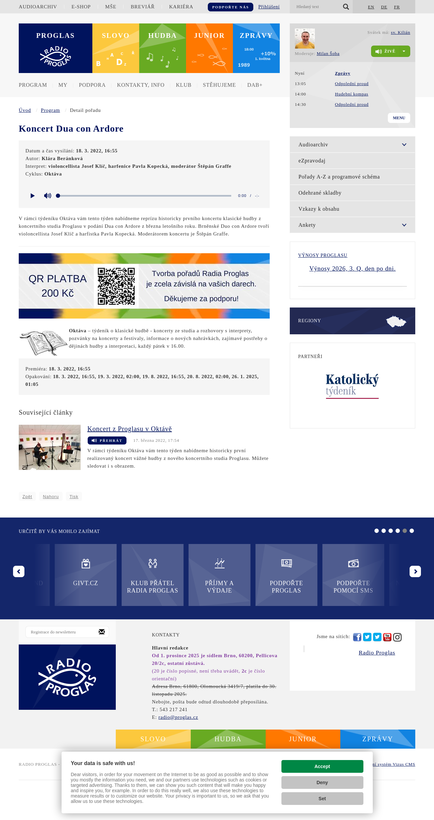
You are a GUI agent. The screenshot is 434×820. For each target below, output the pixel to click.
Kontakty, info (141, 85)
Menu (399, 118)
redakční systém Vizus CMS (387, 804)
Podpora (92, 85)
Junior (209, 35)
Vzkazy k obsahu (318, 209)
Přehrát (107, 440)
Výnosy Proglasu (322, 255)
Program (33, 85)
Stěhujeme (219, 85)
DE (384, 6)
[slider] (144, 196)
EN (371, 6)
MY (63, 85)
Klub (184, 85)
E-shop (81, 6)
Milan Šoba (328, 53)
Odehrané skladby (320, 193)
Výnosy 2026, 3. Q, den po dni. (352, 268)
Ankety (307, 225)
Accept (322, 766)
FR (397, 6)
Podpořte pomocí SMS (250, 615)
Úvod (25, 110)
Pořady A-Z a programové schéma (339, 177)
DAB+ (255, 85)
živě (385, 51)
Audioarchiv (38, 6)
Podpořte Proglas (183, 615)
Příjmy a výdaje (116, 615)
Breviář (143, 6)
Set (322, 798)
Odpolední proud (351, 83)
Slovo (115, 35)
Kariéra (181, 6)
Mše (110, 6)
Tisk (74, 496)
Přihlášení (269, 6)
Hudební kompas (351, 93)
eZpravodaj (312, 160)
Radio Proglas (377, 692)
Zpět (27, 496)
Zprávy (256, 35)
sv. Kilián (400, 32)
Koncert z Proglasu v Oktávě (129, 428)
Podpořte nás (230, 7)
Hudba (162, 35)
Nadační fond (317, 611)
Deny (322, 782)
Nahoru (51, 496)
